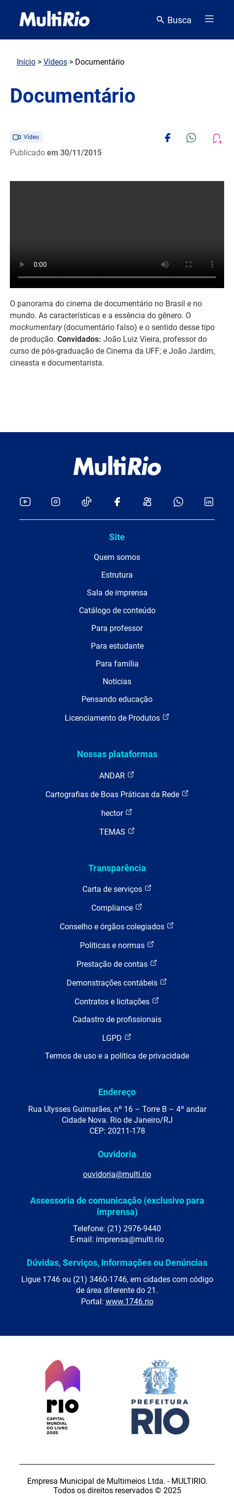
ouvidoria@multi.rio (117, 1174)
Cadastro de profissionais (117, 1019)
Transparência (117, 868)
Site (117, 537)
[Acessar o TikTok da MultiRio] (86, 502)
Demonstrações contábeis (117, 982)
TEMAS (117, 831)
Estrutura (117, 575)
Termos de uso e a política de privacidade (117, 1056)
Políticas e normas (117, 945)
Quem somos (117, 557)
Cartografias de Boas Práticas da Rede (117, 794)
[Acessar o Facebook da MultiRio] (117, 502)
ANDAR (117, 775)
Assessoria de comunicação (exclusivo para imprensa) (117, 1205)
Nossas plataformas (117, 754)
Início (26, 62)
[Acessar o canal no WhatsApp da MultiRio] (178, 502)
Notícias (117, 681)
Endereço (117, 1092)
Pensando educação (117, 699)
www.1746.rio (130, 1301)
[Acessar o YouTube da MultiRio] (25, 502)
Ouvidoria (117, 1154)
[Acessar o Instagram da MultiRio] (55, 502)
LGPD (117, 1037)
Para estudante (117, 646)
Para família (117, 663)
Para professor (117, 628)
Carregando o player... (117, 234)
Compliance (117, 907)
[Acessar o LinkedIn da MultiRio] (209, 502)
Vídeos (55, 62)
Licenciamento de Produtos (117, 717)
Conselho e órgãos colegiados (117, 926)
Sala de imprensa (117, 592)
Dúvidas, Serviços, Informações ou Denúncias (117, 1262)
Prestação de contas (117, 963)
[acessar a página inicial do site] (54, 20)
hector (117, 813)
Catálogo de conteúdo (117, 610)
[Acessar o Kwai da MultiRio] (147, 502)
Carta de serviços (117, 888)
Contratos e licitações (117, 1001)
